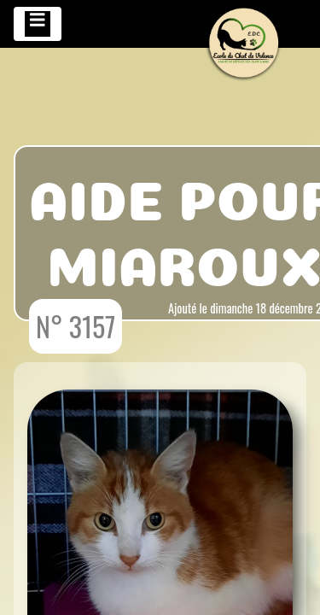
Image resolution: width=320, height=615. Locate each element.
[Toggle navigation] (37, 24)
